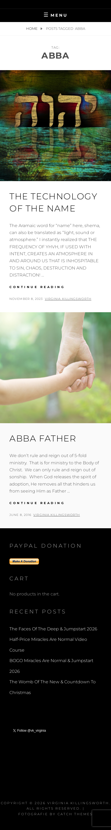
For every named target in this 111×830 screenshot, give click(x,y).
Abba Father (42, 438)
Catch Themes (75, 814)
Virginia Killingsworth (68, 299)
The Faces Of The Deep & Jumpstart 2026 (53, 628)
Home (32, 28)
